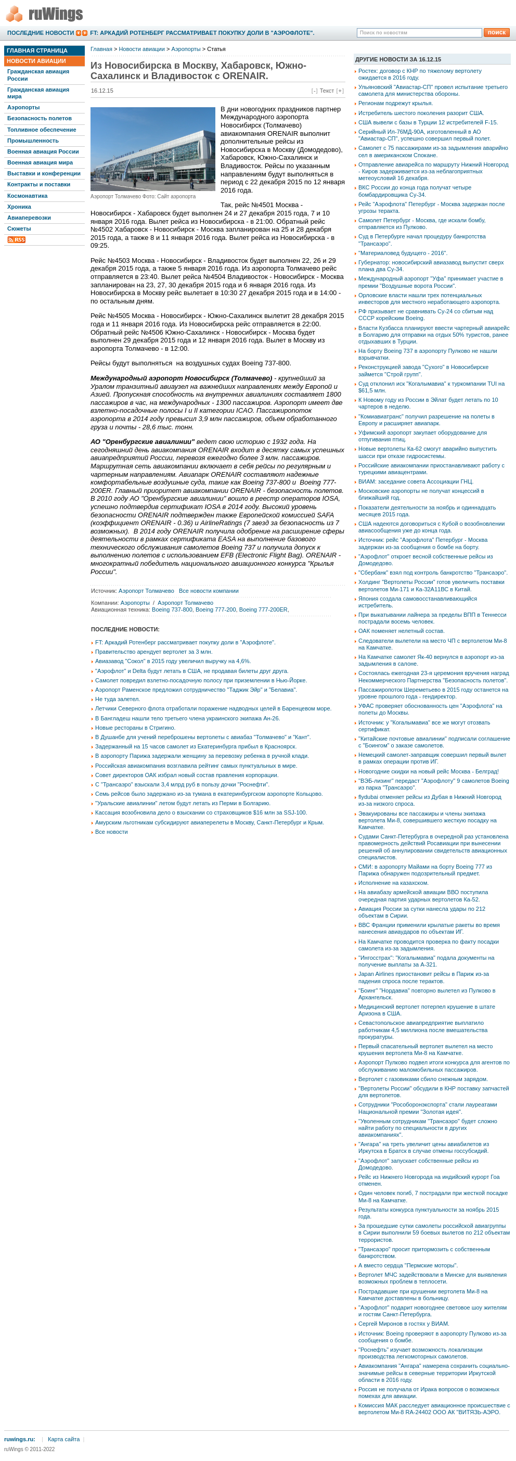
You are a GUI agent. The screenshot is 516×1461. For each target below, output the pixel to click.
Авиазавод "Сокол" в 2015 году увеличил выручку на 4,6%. (173, 661)
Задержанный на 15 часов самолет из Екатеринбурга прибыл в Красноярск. (195, 746)
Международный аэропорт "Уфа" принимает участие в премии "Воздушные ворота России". (430, 281)
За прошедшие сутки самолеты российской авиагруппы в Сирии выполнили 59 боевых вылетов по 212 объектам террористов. (434, 1232)
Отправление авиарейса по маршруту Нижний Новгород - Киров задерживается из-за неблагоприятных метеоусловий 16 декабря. (433, 171)
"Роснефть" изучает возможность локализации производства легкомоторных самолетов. (420, 1353)
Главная (101, 49)
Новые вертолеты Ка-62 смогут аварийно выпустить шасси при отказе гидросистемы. (427, 452)
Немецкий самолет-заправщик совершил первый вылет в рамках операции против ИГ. (432, 758)
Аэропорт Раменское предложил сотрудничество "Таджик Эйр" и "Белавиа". (196, 690)
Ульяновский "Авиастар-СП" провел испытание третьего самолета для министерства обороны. (433, 90)
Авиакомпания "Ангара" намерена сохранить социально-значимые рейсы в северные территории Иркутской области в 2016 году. (434, 1372)
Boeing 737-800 (172, 609)
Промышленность (33, 140)
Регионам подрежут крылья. (395, 103)
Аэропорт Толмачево (146, 591)
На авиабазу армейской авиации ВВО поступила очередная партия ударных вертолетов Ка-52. (423, 895)
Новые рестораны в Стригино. (135, 728)
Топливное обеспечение (41, 129)
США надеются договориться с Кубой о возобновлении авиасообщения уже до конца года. (431, 526)
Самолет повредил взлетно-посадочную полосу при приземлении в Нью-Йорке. (201, 680)
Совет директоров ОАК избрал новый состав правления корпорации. (187, 775)
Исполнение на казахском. (393, 883)
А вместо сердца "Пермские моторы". (408, 1265)
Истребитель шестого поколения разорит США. (421, 113)
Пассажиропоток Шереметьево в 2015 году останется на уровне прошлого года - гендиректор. (433, 693)
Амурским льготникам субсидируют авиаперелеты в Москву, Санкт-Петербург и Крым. (209, 822)
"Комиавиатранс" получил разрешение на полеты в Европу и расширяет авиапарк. (426, 419)
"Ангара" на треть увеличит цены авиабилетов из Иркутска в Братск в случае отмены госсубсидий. (423, 1147)
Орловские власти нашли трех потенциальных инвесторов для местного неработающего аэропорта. (429, 298)
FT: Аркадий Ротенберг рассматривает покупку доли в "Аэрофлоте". (202, 33)
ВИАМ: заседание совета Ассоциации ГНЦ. (416, 481)
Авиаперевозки (29, 217)
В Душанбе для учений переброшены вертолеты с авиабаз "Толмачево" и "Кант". (203, 737)
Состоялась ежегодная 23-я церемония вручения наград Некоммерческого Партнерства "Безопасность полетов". (433, 676)
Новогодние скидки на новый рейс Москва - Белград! (428, 771)
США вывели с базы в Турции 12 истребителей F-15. (428, 122)
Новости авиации (36, 61)
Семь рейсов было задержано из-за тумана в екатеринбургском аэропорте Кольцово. (209, 794)
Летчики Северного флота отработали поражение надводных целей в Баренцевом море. (213, 708)
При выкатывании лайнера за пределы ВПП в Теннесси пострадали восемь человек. (432, 618)
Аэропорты (23, 107)
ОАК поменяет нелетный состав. (401, 631)
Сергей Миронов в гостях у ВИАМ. (403, 1323)
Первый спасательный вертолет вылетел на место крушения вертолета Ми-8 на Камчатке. (425, 1049)
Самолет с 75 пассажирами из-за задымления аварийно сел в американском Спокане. (433, 151)
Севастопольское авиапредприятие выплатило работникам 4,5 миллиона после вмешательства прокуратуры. (422, 1029)
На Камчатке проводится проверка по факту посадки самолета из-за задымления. (428, 944)
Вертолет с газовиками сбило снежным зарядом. (423, 1079)
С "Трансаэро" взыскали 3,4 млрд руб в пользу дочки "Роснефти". (182, 784)
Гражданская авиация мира (38, 92)
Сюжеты (19, 228)
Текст (327, 90)
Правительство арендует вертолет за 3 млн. (154, 652)
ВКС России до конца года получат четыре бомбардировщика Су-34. (415, 190)
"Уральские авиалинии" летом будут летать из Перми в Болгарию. (182, 803)
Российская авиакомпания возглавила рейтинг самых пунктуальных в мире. (196, 766)
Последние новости (40, 33)
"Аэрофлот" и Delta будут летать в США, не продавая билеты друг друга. (192, 671)
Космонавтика (27, 196)
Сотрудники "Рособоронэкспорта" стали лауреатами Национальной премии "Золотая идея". (427, 1107)
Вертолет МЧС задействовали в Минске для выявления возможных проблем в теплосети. (432, 1278)
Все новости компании (209, 591)
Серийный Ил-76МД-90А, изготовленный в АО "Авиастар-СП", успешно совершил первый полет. (424, 135)
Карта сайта (64, 1439)
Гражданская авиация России (38, 74)
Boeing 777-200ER (263, 609)
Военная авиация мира (40, 162)
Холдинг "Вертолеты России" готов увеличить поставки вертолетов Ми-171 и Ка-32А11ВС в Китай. (431, 585)
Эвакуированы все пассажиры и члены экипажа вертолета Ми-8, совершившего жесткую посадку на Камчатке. (427, 820)
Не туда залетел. (117, 699)
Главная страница (37, 50)
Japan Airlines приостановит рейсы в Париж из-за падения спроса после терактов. (423, 977)
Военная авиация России (43, 151)
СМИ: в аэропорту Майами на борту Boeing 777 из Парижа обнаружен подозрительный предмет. (425, 869)
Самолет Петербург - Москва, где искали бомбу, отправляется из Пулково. (422, 223)
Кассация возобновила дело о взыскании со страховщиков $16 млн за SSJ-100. (201, 812)
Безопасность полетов (39, 118)
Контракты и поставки (38, 184)
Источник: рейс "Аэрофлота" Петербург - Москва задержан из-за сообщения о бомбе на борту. (422, 543)
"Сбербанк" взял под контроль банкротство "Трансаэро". (433, 572)
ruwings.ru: (19, 1439)
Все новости (111, 832)
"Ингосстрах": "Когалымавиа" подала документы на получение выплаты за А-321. (426, 961)
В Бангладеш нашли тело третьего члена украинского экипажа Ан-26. (187, 718)
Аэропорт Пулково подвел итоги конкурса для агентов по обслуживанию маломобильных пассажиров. (434, 1065)
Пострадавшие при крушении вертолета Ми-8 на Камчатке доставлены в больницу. (422, 1294)
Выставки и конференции (44, 173)
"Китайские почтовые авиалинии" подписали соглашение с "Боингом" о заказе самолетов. (434, 741)
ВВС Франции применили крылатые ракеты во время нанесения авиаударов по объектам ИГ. (429, 928)
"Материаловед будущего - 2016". (402, 253)
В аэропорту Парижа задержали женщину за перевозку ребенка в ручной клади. (202, 756)
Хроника (19, 207)
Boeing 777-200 (216, 609)
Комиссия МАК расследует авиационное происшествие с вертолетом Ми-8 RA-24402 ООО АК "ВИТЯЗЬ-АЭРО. (434, 1408)
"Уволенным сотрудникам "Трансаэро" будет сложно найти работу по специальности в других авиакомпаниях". (427, 1128)
